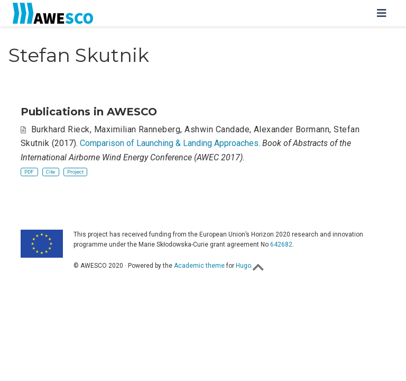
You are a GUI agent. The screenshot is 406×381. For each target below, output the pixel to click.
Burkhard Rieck (60, 129)
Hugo (243, 265)
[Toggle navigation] (381, 13)
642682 (281, 244)
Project (75, 172)
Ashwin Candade (217, 129)
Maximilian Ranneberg (137, 129)
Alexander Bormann (291, 129)
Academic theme (199, 265)
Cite (50, 172)
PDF (29, 172)
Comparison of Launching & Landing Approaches (169, 143)
